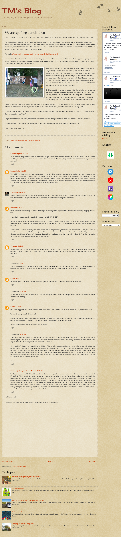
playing (37, 140)
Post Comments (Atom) (19, 466)
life (26, 140)
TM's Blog (22, 10)
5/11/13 (25, 154)
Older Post (93, 461)
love (29, 140)
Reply (12, 164)
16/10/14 (40, 371)
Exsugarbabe (15, 171)
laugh (22, 140)
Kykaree (13, 307)
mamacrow (14, 207)
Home (50, 461)
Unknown (13, 246)
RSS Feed (105, 139)
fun (18, 140)
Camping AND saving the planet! (23, 524)
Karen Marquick (16, 154)
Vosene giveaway (18, 488)
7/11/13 (22, 278)
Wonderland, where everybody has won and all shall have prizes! (35, 54)
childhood (13, 140)
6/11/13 (20, 246)
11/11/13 (23, 291)
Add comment (11, 397)
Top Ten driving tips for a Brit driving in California (28, 500)
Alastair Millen (15, 192)
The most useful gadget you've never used (26, 477)
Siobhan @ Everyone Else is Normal (23, 371)
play (32, 140)
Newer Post (7, 461)
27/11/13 (20, 307)
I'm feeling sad (17, 512)
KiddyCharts (15, 278)
